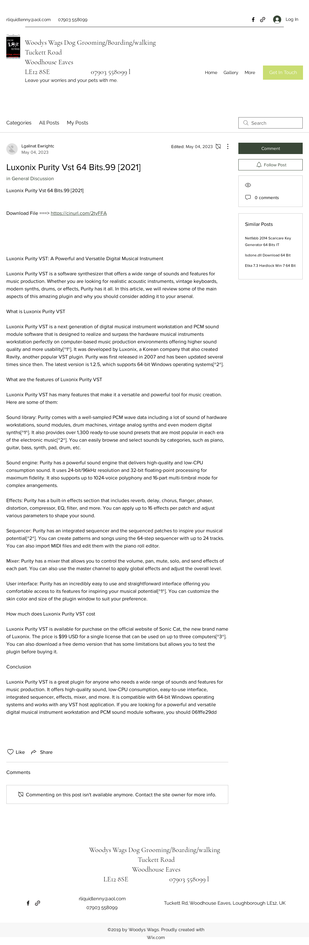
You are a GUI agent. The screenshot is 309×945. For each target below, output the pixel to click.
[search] (270, 123)
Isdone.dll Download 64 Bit (268, 255)
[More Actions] (224, 146)
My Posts (77, 123)
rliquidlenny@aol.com (28, 19)
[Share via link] (41, 752)
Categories (19, 123)
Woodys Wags (43, 42)
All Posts (49, 123)
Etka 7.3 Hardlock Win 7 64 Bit (270, 265)
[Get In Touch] (283, 73)
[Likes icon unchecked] (10, 752)
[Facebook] (253, 19)
